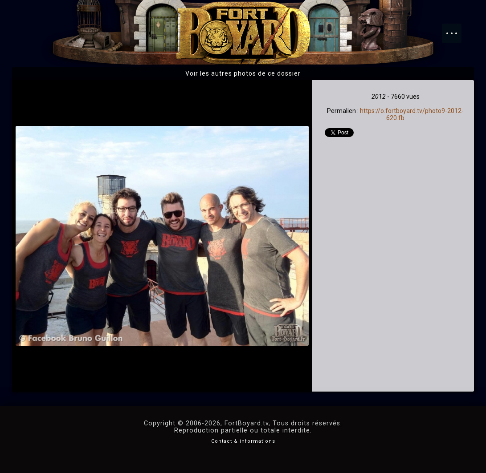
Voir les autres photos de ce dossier (243, 73)
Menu (456, 29)
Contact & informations (243, 441)
